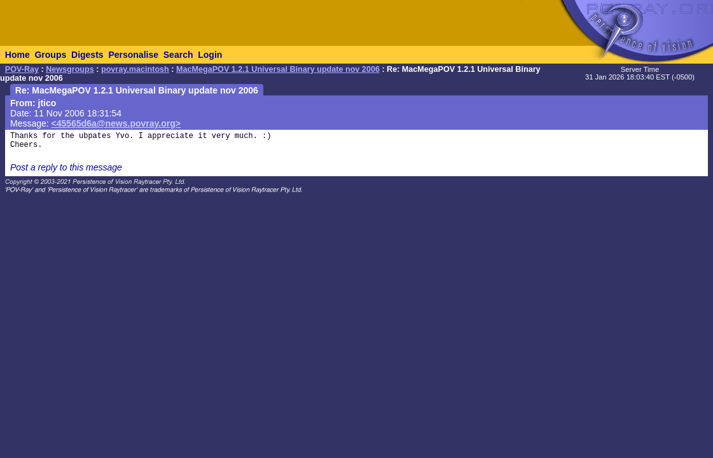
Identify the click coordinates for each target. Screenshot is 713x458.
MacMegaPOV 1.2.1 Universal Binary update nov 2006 (278, 69)
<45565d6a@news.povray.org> (116, 123)
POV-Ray (22, 69)
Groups (50, 55)
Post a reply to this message (66, 167)
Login (210, 55)
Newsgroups (70, 69)
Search (178, 55)
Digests (87, 55)
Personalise (133, 55)
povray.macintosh (135, 69)
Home (17, 55)
